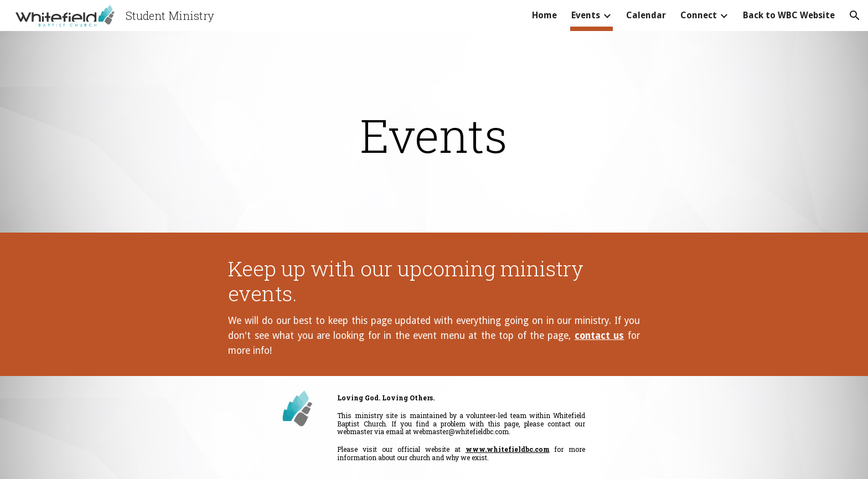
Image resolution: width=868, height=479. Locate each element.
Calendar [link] (646, 15)
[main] (434, 134)
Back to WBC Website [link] (789, 15)
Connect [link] (698, 15)
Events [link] (585, 15)
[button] (854, 15)
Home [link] (544, 15)
